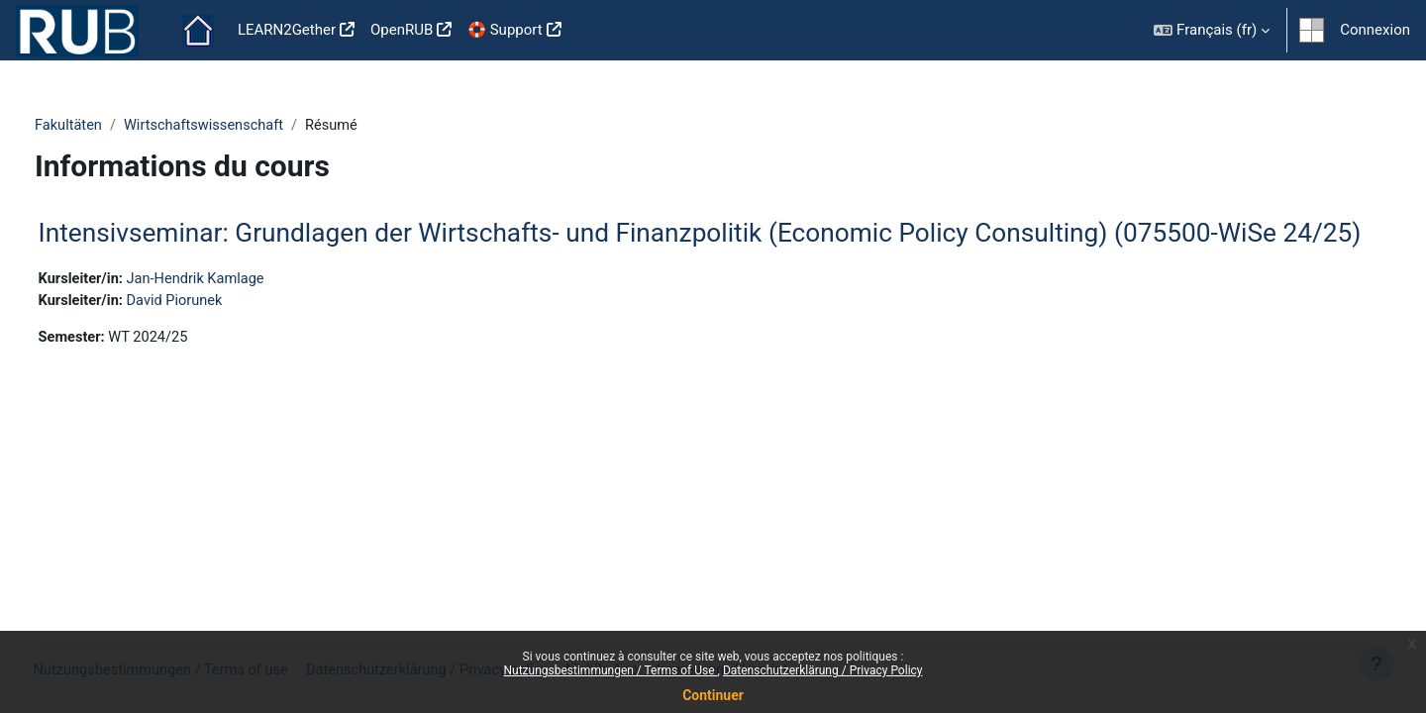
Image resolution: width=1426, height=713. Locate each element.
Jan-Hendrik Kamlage (237, 312)
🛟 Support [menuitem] (504, 30)
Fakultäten (105, 126)
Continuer (713, 695)
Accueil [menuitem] (198, 30)
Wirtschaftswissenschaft (243, 126)
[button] (1211, 30)
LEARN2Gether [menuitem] (287, 30)
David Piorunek (215, 334)
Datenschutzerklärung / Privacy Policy (823, 670)
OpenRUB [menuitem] (401, 30)
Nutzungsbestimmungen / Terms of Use (610, 670)
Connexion (1375, 30)
